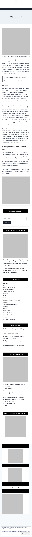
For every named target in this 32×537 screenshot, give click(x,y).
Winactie (5, 317)
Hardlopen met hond (10, 395)
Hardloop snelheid (9, 384)
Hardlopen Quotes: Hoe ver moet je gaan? (14, 341)
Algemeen (5, 285)
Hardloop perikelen (8, 296)
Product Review (7, 310)
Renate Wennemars (10, 401)
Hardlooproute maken (10, 390)
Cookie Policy (27, 531)
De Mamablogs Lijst (15, 487)
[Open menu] (16, 9)
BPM (6, 405)
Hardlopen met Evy (10, 403)
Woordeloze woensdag (9, 319)
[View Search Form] (16, 1)
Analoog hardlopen (8, 333)
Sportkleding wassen (10, 399)
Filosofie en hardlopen (8, 291)
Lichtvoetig (5, 302)
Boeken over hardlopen (9, 287)
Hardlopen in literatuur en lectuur (11, 300)
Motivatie (5, 306)
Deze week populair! (8, 289)
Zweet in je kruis (9, 393)
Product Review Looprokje (10, 313)
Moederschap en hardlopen (10, 304)
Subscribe (7, 222)
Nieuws (5, 308)
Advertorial (5, 283)
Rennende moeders (8, 315)
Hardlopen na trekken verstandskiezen (15, 397)
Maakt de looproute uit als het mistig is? (13, 345)
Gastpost (5, 293)
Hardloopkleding (7, 298)
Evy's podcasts (9, 388)
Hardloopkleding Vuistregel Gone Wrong (13, 329)
